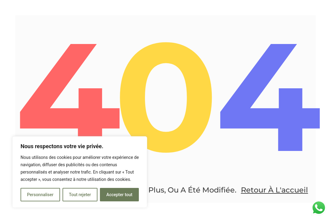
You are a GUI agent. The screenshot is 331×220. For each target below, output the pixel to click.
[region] (79, 172)
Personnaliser (40, 194)
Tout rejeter (80, 194)
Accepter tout (119, 194)
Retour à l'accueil (274, 189)
